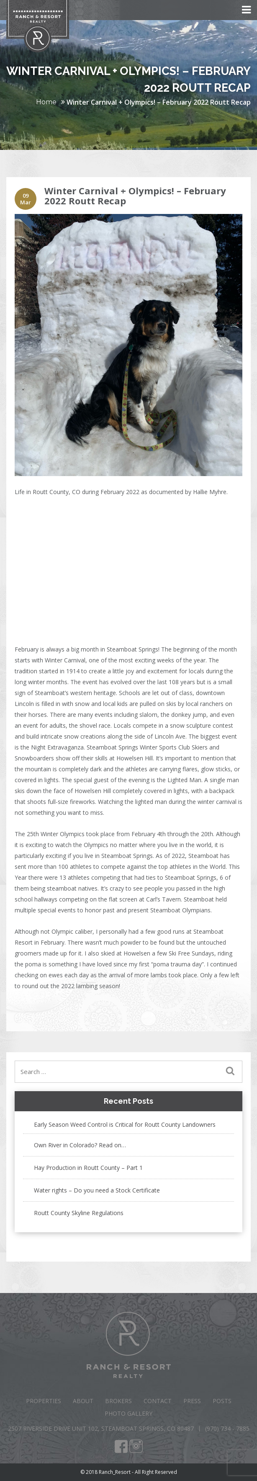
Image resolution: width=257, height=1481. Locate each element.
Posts (222, 1401)
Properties (43, 1401)
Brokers (118, 1401)
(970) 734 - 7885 (227, 1428)
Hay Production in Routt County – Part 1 (88, 1168)
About (83, 1401)
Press (192, 1401)
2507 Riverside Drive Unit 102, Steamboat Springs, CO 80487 (101, 1428)
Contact (158, 1401)
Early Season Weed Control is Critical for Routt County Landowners (125, 1124)
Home (46, 102)
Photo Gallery (128, 1413)
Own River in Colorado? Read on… (80, 1145)
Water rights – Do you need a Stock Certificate (97, 1190)
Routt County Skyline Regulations (78, 1213)
